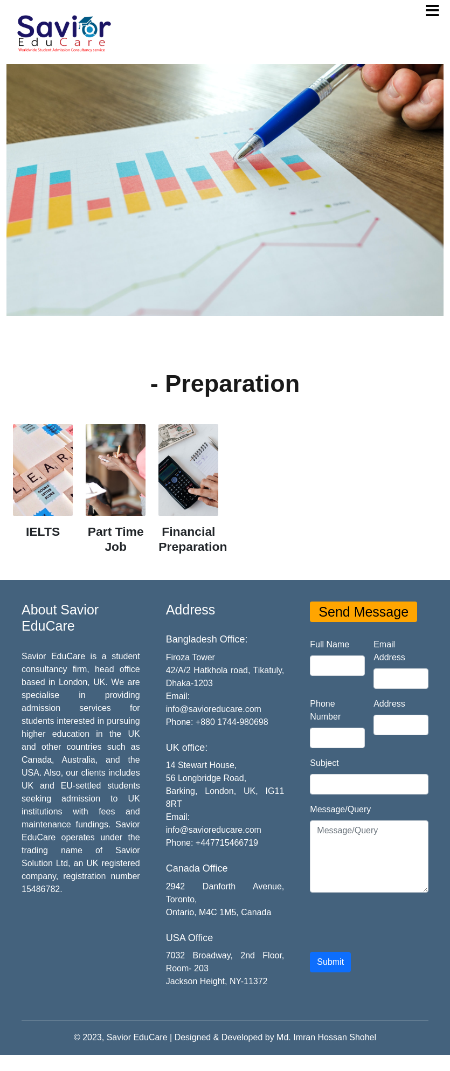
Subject (324, 763)
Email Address (389, 651)
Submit (330, 961)
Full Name (329, 644)
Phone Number (325, 710)
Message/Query (340, 809)
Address (389, 703)
